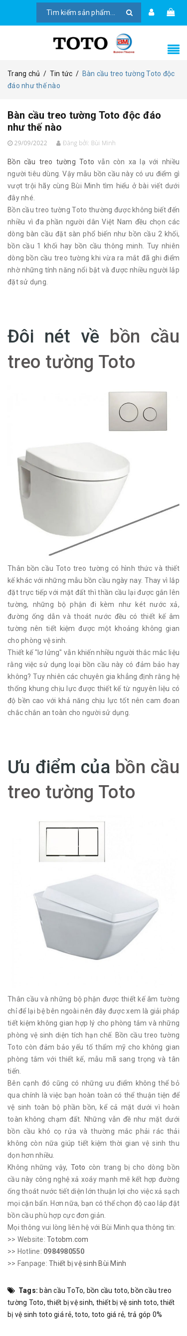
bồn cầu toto (107, 1290)
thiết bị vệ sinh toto (126, 1302)
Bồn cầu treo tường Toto (50, 162)
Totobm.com (68, 1239)
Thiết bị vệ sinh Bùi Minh (87, 1263)
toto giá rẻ (108, 1314)
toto (81, 1314)
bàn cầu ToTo (61, 1290)
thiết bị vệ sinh (70, 1302)
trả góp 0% (145, 1314)
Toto (78, 1167)
